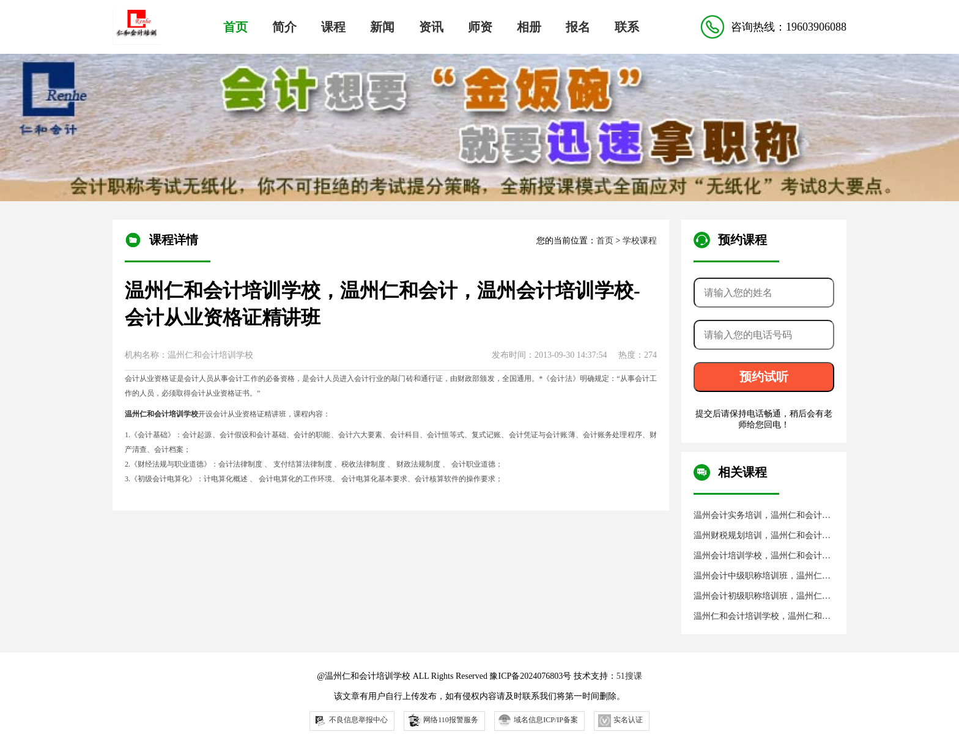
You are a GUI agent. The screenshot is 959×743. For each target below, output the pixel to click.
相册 (529, 27)
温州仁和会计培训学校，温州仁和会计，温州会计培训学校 (762, 617)
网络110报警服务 (442, 719)
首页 (235, 27)
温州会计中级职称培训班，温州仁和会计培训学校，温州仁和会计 (762, 576)
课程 (333, 27)
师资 (480, 27)
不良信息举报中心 (351, 720)
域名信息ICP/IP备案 (538, 720)
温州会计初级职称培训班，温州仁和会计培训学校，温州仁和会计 (762, 596)
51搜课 (629, 676)
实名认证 (620, 720)
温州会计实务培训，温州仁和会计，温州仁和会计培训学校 (762, 516)
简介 (284, 27)
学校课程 (640, 240)
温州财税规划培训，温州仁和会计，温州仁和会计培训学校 (762, 536)
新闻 (382, 27)
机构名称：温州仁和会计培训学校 (189, 355)
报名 (578, 27)
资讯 (431, 27)
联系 (627, 27)
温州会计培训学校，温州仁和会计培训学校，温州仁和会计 (762, 556)
